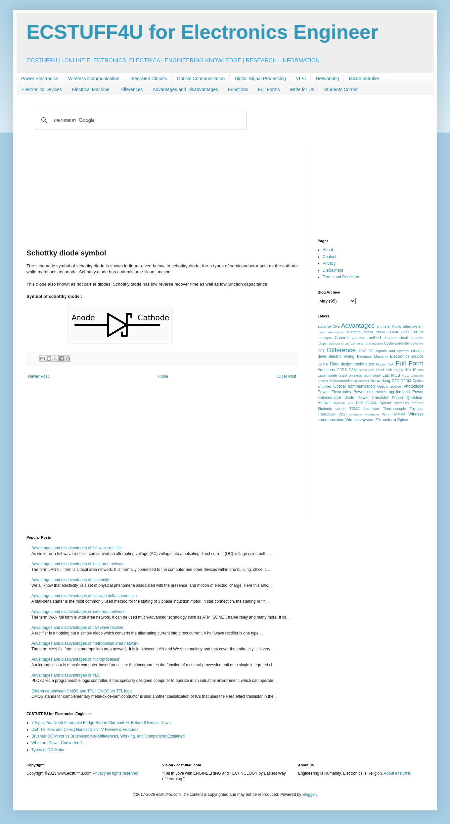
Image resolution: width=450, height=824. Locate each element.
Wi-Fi (386, 414)
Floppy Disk (385, 364)
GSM (352, 370)
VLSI (301, 78)
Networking (327, 78)
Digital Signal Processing (260, 78)
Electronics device (407, 356)
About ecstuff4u (397, 773)
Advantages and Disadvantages (185, 89)
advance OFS (329, 326)
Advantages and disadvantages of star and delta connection (84, 595)
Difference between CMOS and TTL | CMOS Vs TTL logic (81, 691)
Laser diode (327, 375)
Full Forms (269, 89)
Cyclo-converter (396, 343)
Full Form (410, 363)
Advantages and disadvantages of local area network (78, 564)
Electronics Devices (42, 89)
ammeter (384, 326)
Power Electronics (39, 78)
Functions (238, 89)
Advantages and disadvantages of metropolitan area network (84, 643)
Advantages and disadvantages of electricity (70, 579)
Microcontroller (364, 78)
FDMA (323, 364)
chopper (390, 338)
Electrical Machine (91, 89)
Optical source (389, 386)
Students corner (332, 409)
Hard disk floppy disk (393, 370)
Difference (341, 350)
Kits (421, 370)
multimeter (361, 381)
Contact (329, 256)
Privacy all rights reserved (115, 773)
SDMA (371, 403)
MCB (395, 375)
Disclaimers (333, 270)
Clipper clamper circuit (333, 343)
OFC (395, 381)
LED (385, 375)
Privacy (329, 263)
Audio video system (408, 326)
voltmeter (355, 414)
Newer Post (38, 376)
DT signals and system (389, 351)
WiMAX (399, 414)
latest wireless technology (360, 375)
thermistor (371, 409)
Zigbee (402, 420)
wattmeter (372, 414)
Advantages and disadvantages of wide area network (78, 611)
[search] (140, 120)
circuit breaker (411, 338)
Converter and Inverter (367, 343)
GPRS (342, 370)
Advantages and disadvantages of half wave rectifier (77, 627)
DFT (321, 351)
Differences (131, 89)
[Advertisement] (162, 192)
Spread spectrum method (402, 403)
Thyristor (417, 409)
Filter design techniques (352, 364)
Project (397, 398)
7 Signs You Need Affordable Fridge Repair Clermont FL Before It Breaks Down (101, 722)
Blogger (309, 794)
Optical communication (354, 386)
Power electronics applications (381, 392)
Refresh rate (343, 403)
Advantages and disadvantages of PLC (65, 675)
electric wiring (341, 356)
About (328, 249)
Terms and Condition (341, 277)
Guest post (366, 370)
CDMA (380, 332)
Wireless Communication (93, 78)
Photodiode (413, 386)
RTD (359, 403)
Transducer (327, 414)
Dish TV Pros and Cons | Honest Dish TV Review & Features (84, 729)
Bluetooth (353, 332)
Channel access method (358, 337)
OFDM (406, 381)
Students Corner (341, 89)
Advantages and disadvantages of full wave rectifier (76, 548)
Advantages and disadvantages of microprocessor (75, 659)
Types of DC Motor (48, 749)
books (368, 332)
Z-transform (386, 419)
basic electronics (330, 332)
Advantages (358, 325)
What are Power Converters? (57, 743)
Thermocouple (394, 409)
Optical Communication (201, 78)
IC (415, 370)
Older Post (286, 376)
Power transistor (373, 397)
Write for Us (302, 89)
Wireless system (359, 419)
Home (163, 376)
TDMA (354, 409)
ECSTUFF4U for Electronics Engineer (202, 32)
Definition (417, 343)
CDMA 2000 (398, 332)
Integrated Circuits (148, 78)
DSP (362, 351)
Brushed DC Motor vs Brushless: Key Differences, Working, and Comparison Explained (108, 736)
